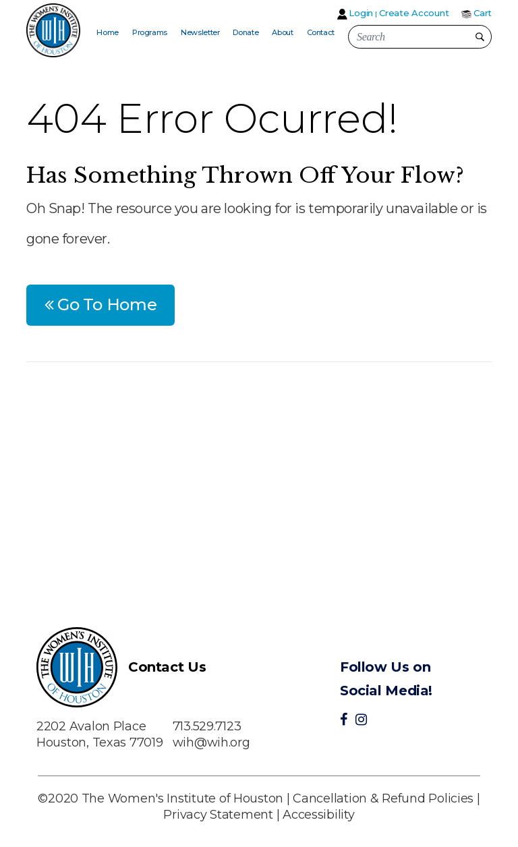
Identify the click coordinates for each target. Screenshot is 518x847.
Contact (321, 32)
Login (361, 12)
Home (107, 32)
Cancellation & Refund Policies (383, 798)
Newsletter (200, 32)
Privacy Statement (217, 814)
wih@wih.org (211, 742)
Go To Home (101, 304)
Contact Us (167, 667)
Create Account (414, 12)
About (282, 32)
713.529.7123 (207, 726)
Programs (149, 32)
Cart (482, 12)
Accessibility (319, 814)
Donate (245, 32)
